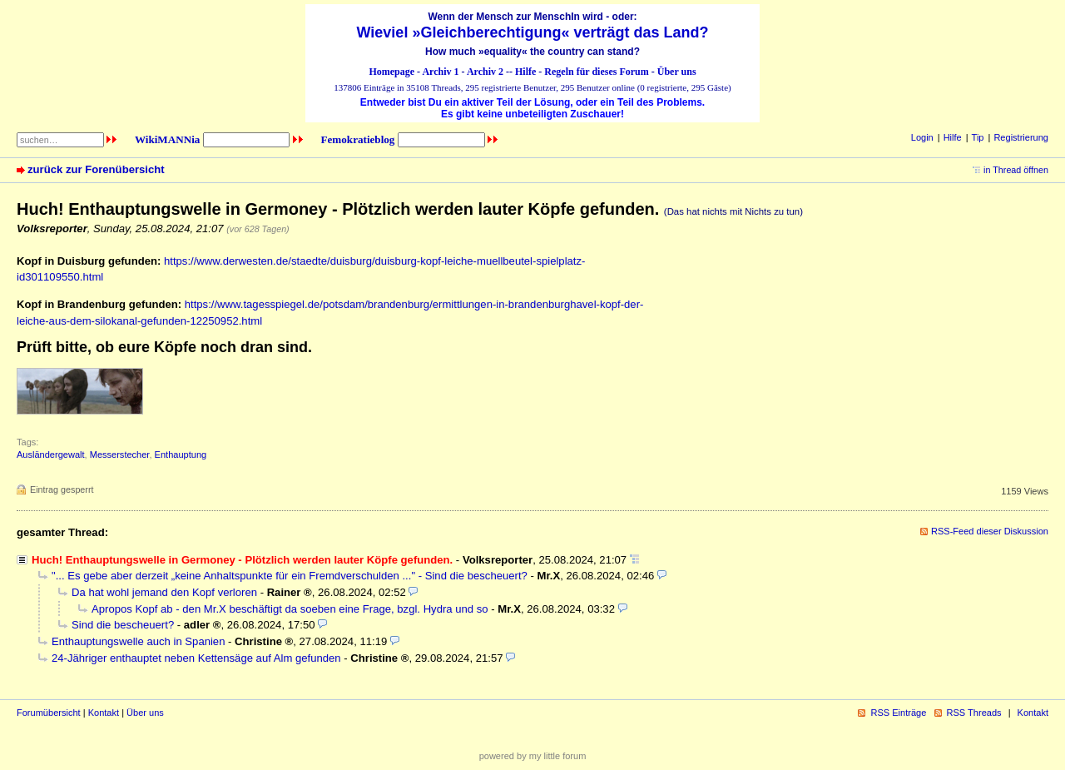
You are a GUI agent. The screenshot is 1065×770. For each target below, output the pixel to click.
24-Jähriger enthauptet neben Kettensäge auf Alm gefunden (196, 658)
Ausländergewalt (51, 455)
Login (922, 137)
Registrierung (1020, 137)
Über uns (676, 71)
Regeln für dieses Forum (596, 71)
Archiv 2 (485, 71)
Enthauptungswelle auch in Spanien (138, 641)
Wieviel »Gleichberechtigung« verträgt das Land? (533, 32)
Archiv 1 (440, 71)
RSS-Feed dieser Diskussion (989, 531)
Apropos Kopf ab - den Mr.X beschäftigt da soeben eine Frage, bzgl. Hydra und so (290, 609)
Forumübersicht (49, 713)
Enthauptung (181, 455)
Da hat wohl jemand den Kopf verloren (164, 592)
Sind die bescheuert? (123, 624)
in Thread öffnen (1015, 170)
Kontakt (103, 713)
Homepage (391, 71)
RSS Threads (974, 713)
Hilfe (525, 71)
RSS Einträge (898, 713)
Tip (978, 137)
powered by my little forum (533, 756)
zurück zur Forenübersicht (96, 169)
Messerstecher (120, 455)
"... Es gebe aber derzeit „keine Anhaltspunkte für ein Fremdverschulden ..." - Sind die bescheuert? (290, 575)
